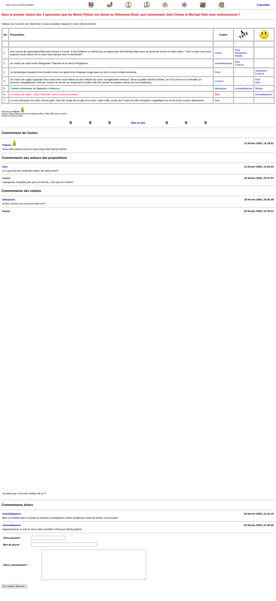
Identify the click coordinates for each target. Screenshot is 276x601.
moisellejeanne (223, 63)
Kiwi (237, 50)
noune (218, 52)
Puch (218, 72)
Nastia (238, 55)
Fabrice (19, 112)
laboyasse (241, 52)
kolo (237, 61)
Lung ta (239, 64)
